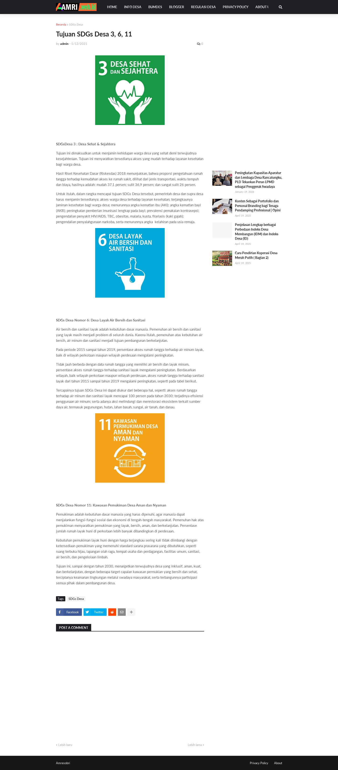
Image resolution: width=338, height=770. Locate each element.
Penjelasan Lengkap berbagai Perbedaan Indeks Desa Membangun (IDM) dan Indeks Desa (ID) (256, 231)
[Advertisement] (247, 92)
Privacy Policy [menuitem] (235, 7)
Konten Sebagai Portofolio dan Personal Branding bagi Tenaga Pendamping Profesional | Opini (258, 205)
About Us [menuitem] (263, 7)
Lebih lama (195, 745)
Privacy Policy (259, 763)
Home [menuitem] (112, 7)
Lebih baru (65, 745)
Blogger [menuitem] (176, 7)
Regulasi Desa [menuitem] (203, 7)
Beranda (61, 24)
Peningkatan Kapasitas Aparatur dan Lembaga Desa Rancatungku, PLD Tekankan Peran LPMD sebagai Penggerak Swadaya (258, 180)
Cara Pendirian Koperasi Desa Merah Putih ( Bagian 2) (256, 255)
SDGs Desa (76, 24)
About (278, 763)
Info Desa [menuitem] (132, 7)
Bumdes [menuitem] (155, 7)
